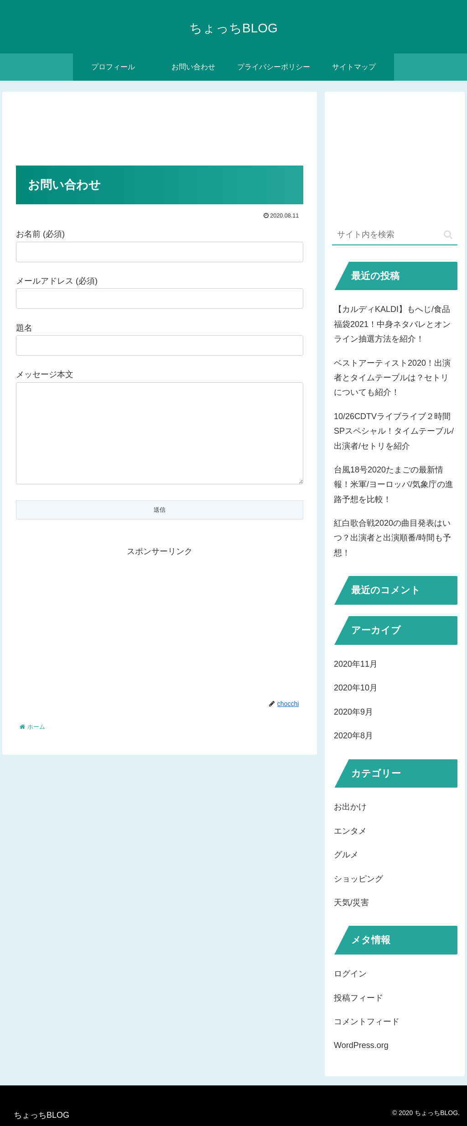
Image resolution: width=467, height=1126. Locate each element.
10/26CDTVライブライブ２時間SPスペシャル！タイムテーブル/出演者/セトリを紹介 (394, 431)
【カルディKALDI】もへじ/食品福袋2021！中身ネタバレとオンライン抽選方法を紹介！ (392, 324)
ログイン (350, 973)
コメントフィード (367, 1021)
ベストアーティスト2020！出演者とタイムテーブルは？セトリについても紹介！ (392, 377)
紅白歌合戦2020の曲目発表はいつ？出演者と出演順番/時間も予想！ (392, 538)
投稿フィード (358, 997)
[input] (394, 235)
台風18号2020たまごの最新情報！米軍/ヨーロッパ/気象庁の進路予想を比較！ (393, 484)
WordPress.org (361, 1045)
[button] (448, 234)
